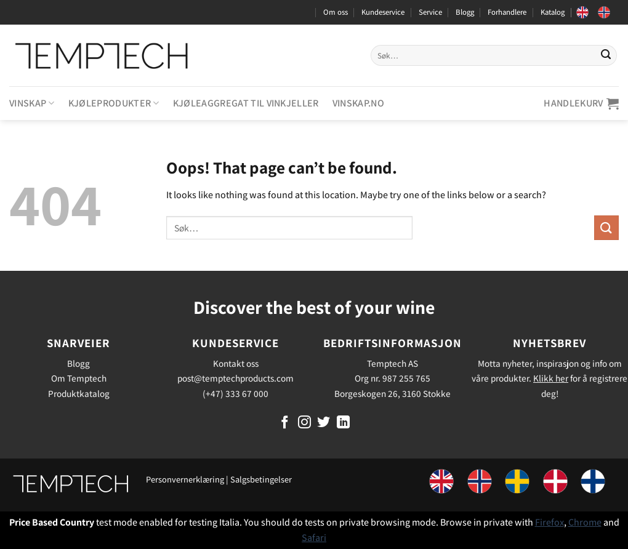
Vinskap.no (358, 103)
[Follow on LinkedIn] (343, 423)
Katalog (553, 12)
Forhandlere (507, 12)
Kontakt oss (236, 363)
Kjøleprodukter (113, 103)
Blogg (465, 12)
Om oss (335, 12)
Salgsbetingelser (261, 479)
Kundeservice (383, 12)
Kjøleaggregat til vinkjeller (246, 103)
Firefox (549, 522)
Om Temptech (79, 378)
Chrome (585, 522)
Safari (314, 537)
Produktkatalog (79, 393)
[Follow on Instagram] (304, 423)
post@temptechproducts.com (235, 378)
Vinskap (32, 103)
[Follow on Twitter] (323, 423)
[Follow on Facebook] (284, 423)
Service (430, 12)
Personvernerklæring (185, 479)
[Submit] (605, 55)
